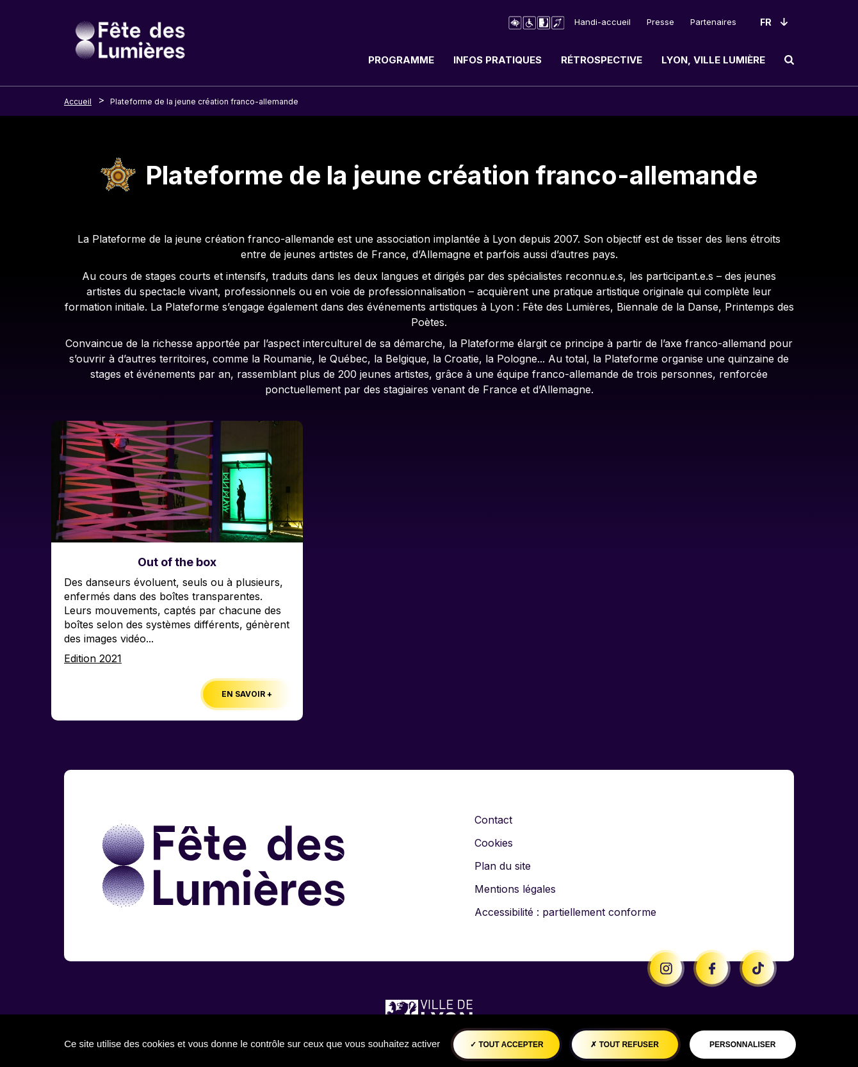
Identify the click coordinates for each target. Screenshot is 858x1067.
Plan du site (502, 865)
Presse (660, 22)
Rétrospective (601, 60)
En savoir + (247, 694)
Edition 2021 (93, 658)
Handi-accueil (602, 22)
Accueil (78, 101)
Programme (401, 60)
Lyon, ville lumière (713, 60)
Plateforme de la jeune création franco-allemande (204, 101)
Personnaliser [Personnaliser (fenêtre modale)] (742, 1044)
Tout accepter (507, 1044)
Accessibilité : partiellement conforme (565, 912)
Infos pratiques (497, 60)
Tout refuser (624, 1044)
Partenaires (713, 22)
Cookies (493, 842)
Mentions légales (515, 889)
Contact (493, 819)
